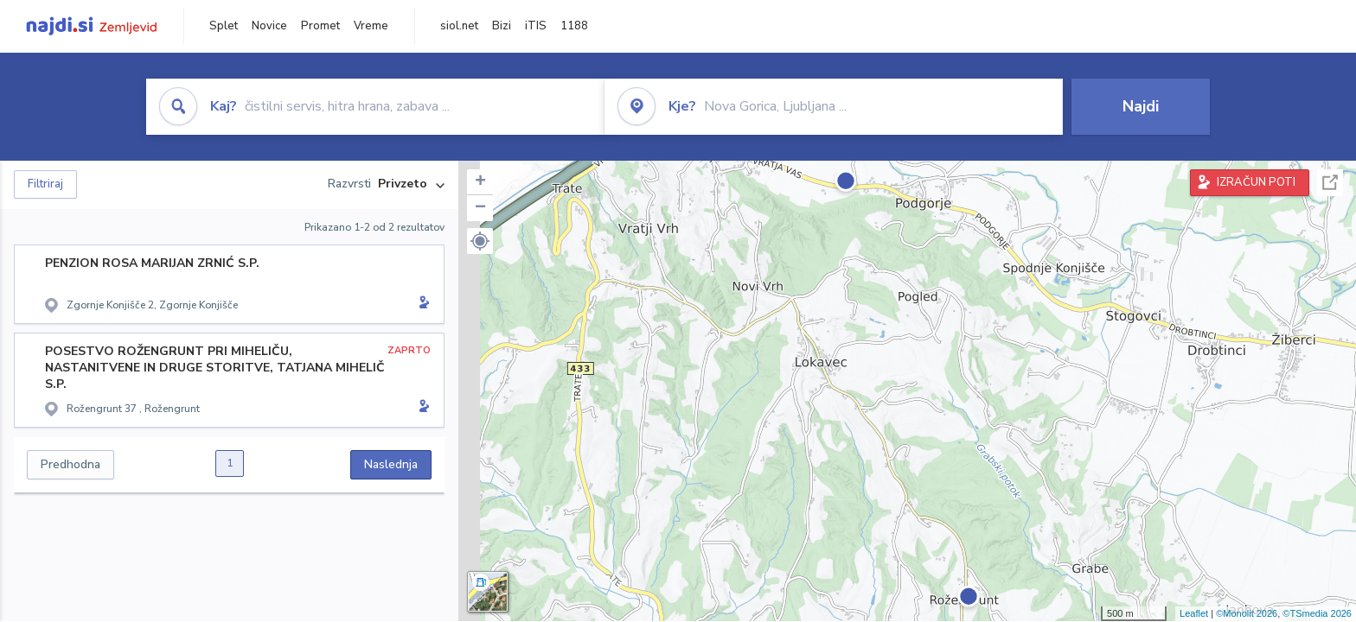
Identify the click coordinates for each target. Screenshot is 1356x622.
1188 (574, 26)
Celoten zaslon (1330, 182)
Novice (269, 26)
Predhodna (70, 464)
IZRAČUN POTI (1256, 182)
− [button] (480, 208)
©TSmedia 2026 (1317, 613)
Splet (223, 26)
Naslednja (391, 464)
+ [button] (480, 182)
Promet (320, 26)
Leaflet (1194, 613)
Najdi (1141, 106)
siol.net (459, 26)
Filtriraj (45, 184)
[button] (480, 241)
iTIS (536, 26)
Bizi (501, 26)
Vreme (371, 26)
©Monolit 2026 (1246, 613)
